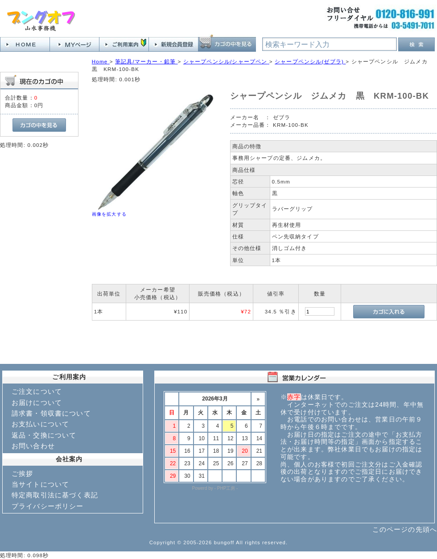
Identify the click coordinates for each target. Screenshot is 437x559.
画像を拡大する (109, 214)
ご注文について (37, 391)
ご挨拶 (22, 473)
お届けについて (37, 402)
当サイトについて (40, 484)
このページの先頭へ (404, 529)
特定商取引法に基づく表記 (55, 495)
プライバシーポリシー (48, 506)
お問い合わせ (33, 446)
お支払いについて (40, 424)
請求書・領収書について (51, 413)
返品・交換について (44, 435)
